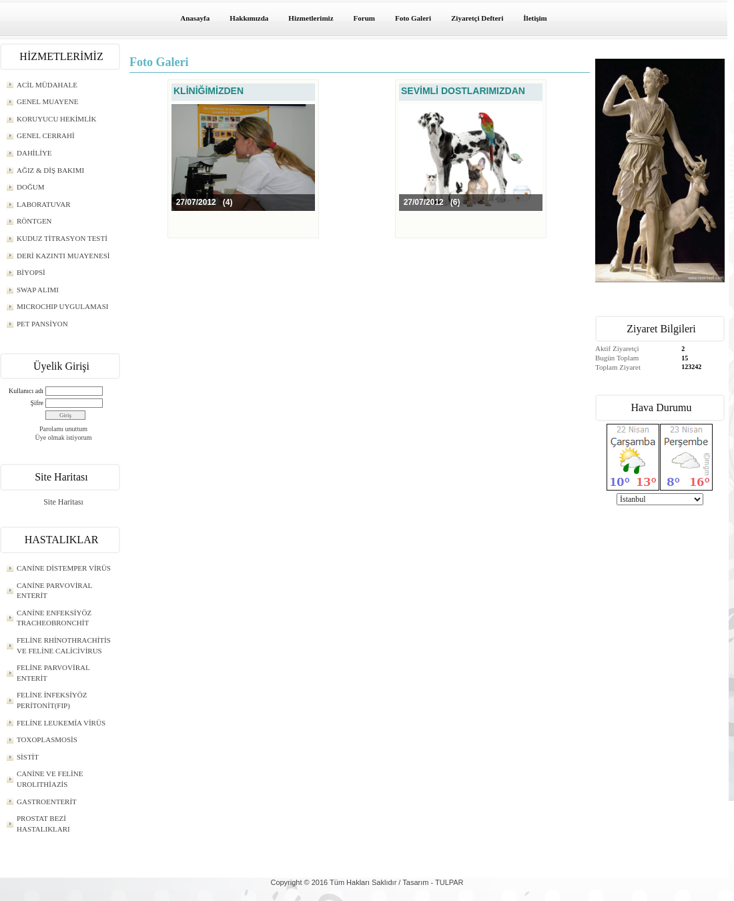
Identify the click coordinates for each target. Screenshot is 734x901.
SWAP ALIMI (38, 290)
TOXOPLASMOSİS (47, 739)
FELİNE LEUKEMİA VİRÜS (61, 723)
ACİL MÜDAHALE (47, 85)
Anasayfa (195, 18)
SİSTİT (28, 757)
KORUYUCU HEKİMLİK (56, 119)
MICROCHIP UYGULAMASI (62, 306)
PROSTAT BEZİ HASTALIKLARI (43, 823)
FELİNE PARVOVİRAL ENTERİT (53, 672)
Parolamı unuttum (63, 428)
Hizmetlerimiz (310, 18)
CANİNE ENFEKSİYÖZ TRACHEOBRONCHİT (54, 618)
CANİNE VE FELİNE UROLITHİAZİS (50, 779)
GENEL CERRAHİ (46, 135)
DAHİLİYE (34, 153)
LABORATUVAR (43, 204)
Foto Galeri (413, 18)
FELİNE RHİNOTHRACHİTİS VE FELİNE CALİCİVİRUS (64, 645)
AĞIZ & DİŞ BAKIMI (50, 170)
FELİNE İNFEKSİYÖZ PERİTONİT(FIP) (52, 700)
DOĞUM (31, 187)
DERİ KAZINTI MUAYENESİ (63, 256)
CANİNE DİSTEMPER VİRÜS (64, 568)
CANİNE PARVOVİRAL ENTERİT (54, 590)
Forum (364, 18)
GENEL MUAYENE (47, 101)
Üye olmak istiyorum (63, 437)
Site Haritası (63, 502)
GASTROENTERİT (47, 802)
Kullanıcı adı (26, 390)
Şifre (37, 402)
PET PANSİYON (42, 324)
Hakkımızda (249, 18)
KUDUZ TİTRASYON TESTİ (62, 238)
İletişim (534, 18)
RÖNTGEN (34, 221)
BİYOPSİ (31, 272)
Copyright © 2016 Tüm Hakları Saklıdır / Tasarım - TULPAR (366, 882)
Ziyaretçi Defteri (477, 18)
